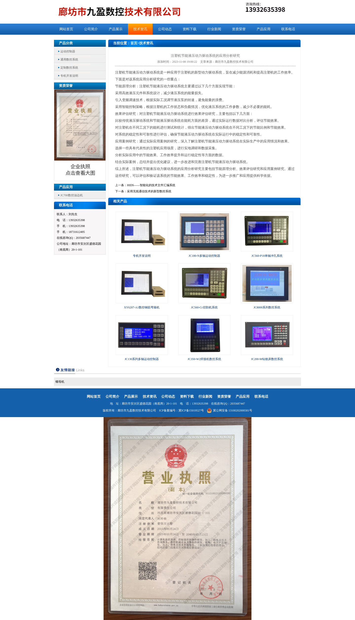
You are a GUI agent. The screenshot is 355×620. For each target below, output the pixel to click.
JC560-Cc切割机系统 (204, 307)
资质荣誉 (239, 29)
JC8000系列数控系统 (267, 307)
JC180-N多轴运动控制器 (204, 255)
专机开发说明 (69, 75)
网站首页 (66, 29)
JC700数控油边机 (71, 195)
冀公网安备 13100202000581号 (229, 410)
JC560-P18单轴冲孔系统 (266, 255)
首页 (133, 43)
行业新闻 (214, 29)
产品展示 (116, 29)
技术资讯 (140, 29)
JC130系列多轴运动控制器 (142, 359)
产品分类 (66, 43)
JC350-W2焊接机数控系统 (204, 359)
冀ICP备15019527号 (191, 410)
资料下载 (189, 29)
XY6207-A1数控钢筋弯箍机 (142, 307)
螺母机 (59, 381)
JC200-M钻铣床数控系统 (267, 359)
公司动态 (165, 29)
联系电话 (288, 29)
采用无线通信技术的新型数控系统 (149, 191)
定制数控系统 (69, 67)
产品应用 (263, 29)
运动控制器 (67, 51)
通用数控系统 (69, 59)
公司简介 (91, 29)
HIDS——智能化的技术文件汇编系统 (151, 185)
